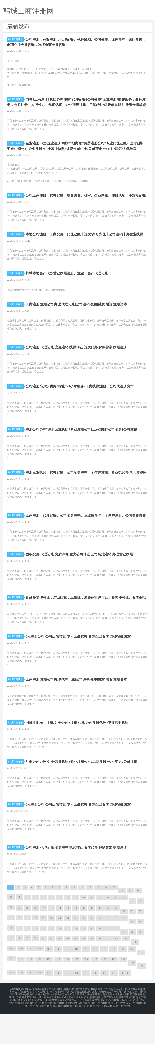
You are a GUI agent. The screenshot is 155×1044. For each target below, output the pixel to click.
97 (92, 972)
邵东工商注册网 (55, 1024)
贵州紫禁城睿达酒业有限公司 (37, 1029)
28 (84, 931)
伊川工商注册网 (127, 1029)
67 (124, 951)
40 (43, 941)
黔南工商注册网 (38, 1024)
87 (11, 971)
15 (114, 921)
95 (75, 972)
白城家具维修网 (73, 1027)
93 (59, 972)
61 (75, 951)
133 (12, 1006)
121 (39, 993)
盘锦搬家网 (101, 1031)
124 (67, 993)
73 (35, 962)
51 (132, 945)
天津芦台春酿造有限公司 (78, 1024)
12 (90, 921)
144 (114, 1006)
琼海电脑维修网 (103, 1027)
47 (100, 941)
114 (113, 982)
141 (86, 1006)
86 (140, 965)
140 (77, 1006)
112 (95, 982)
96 (84, 972)
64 (100, 951)
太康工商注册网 (109, 1029)
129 (113, 993)
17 (130, 924)
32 (116, 931)
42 (59, 941)
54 (19, 951)
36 (11, 940)
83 (116, 962)
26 (67, 931)
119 (21, 993)
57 (43, 951)
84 (124, 965)
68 (132, 955)
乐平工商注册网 (85, 1031)
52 (140, 945)
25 (59, 931)
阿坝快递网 (136, 1027)
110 (77, 982)
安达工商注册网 (20, 1024)
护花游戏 (108, 1022)
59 (59, 951)
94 (67, 972)
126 (86, 993)
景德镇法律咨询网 (24, 1034)
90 (35, 971)
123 (58, 993)
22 (35, 931)
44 (75, 941)
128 (104, 993)
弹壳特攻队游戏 (26, 1027)
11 (82, 921)
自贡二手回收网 (99, 1034)
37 (19, 941)
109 (67, 982)
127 (95, 993)
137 (49, 1006)
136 (39, 1006)
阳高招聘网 (76, 1036)
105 (30, 982)
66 (116, 951)
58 (51, 951)
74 (43, 962)
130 (123, 993)
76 (59, 962)
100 (116, 972)
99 (108, 972)
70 (11, 961)
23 (43, 931)
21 (27, 931)
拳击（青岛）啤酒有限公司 (32, 1031)
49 (116, 941)
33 (124, 931)
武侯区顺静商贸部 (91, 1029)
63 (92, 951)
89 (27, 971)
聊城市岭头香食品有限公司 (62, 1031)
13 (98, 921)
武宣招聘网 (114, 1031)
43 (67, 941)
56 (35, 951)
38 (27, 941)
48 (108, 941)
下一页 (125, 1006)
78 (75, 962)
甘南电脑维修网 (121, 1027)
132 (141, 999)
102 (135, 975)
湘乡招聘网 (126, 1031)
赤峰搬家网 (84, 1034)
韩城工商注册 (16, 39)
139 (67, 1006)
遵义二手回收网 (134, 1034)
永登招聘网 (71, 1034)
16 (122, 924)
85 (132, 965)
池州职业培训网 (104, 1036)
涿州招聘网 (89, 1036)
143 (104, 1006)
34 (132, 934)
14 (106, 921)
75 (51, 962)
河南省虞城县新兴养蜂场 (67, 1029)
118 (12, 992)
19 (11, 930)
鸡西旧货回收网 (56, 1034)
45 (84, 941)
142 (95, 1006)
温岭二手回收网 (121, 1036)
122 (48, 993)
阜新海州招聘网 (61, 1036)
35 (140, 934)
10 (73, 921)
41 (51, 941)
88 (19, 971)
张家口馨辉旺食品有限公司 (106, 1024)
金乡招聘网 (41, 1034)
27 (75, 931)
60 (67, 951)
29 (92, 931)
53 (11, 951)
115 (122, 982)
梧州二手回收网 (116, 1034)
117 (141, 986)
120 (30, 993)
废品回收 (98, 1022)
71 (19, 962)
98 (100, 972)
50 (124, 945)
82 (108, 962)
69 (140, 955)
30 (100, 931)
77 (67, 962)
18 (138, 924)
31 (108, 931)
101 (126, 972)
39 (35, 941)
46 (92, 941)
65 (108, 951)
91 (43, 972)
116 (132, 982)
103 (12, 982)
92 (51, 972)
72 (27, 962)
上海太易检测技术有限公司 (49, 1027)
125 (76, 993)
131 (132, 996)
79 (84, 962)
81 (100, 962)
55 (27, 951)
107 (49, 982)
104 (21, 982)
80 (92, 962)
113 (104, 982)
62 (84, 951)
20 (19, 930)
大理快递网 (88, 1027)
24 (51, 931)
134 (21, 1006)
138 (58, 1006)
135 (30, 1006)
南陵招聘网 (46, 1036)
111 (86, 982)
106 (39, 982)
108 (58, 982)
